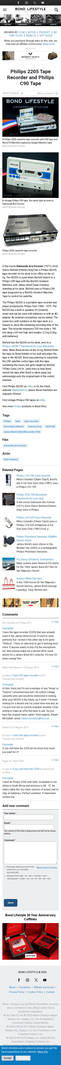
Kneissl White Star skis (29, 578)
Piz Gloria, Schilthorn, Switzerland (34, 559)
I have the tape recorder (25, 675)
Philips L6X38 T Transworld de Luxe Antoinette (28, 346)
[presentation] (27, 890)
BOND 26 (31, 35)
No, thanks (23, 1058)
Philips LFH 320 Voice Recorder (34, 517)
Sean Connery (11, 459)
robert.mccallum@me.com (35, 718)
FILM (22, 32)
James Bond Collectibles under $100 (22, 432)
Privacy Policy (17, 992)
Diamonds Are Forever (15, 445)
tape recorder (31, 421)
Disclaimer (24, 987)
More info (42, 1051)
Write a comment (45, 93)
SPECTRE (50, 426)
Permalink (7, 628)
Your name (9, 813)
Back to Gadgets (11, 93)
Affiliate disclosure (44, 987)
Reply (56, 622)
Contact (50, 992)
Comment (9, 840)
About (12, 987)
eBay (30, 386)
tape (17, 421)
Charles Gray (34, 426)
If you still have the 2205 (25, 768)
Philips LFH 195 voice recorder (33, 475)
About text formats (47, 867)
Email (7, 823)
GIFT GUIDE (46, 35)
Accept (7, 1058)
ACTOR (32, 32)
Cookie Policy (35, 992)
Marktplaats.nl (19, 390)
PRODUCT (44, 32)
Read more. (49, 44)
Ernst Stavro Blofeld (13, 426)
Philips (17, 406)
